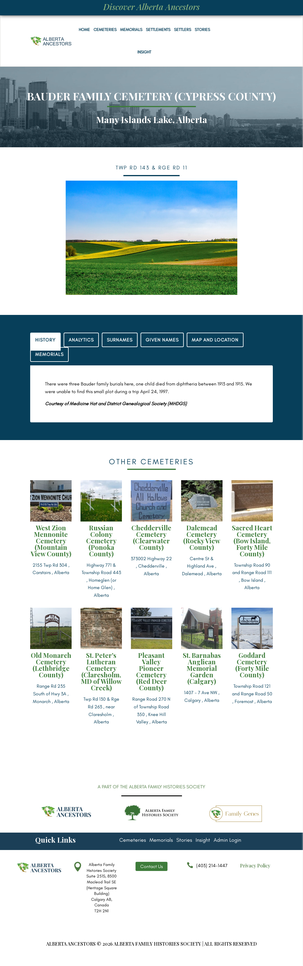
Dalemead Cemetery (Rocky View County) (201, 537)
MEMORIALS (49, 354)
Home (84, 29)
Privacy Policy (255, 865)
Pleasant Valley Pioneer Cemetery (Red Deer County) (151, 671)
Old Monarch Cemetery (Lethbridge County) (51, 665)
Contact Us (151, 866)
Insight (144, 52)
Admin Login (227, 840)
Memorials (131, 29)
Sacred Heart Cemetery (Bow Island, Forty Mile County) (252, 540)
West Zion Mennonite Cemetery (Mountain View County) (51, 540)
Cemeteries (105, 29)
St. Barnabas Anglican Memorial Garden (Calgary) (202, 668)
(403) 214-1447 (206, 868)
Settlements (158, 29)
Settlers (182, 29)
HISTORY (45, 340)
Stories (202, 29)
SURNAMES (120, 340)
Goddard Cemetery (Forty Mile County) (252, 665)
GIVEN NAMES (162, 340)
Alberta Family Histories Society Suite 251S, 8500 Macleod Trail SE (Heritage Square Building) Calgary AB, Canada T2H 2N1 (101, 887)
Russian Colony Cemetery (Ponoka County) (101, 540)
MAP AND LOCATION (215, 340)
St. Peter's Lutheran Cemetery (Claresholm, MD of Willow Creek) (101, 671)
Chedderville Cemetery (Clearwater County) (151, 537)
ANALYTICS (81, 340)
